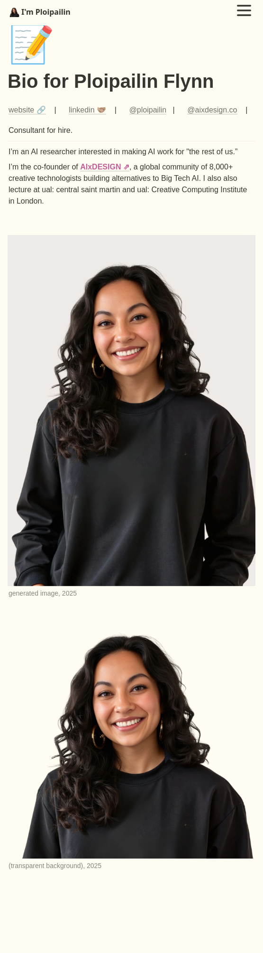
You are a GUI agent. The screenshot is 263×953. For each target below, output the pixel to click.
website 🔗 (27, 110)
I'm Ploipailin (40, 12)
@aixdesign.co (212, 110)
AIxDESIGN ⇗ (104, 167)
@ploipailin (148, 110)
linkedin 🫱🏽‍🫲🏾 (87, 110)
